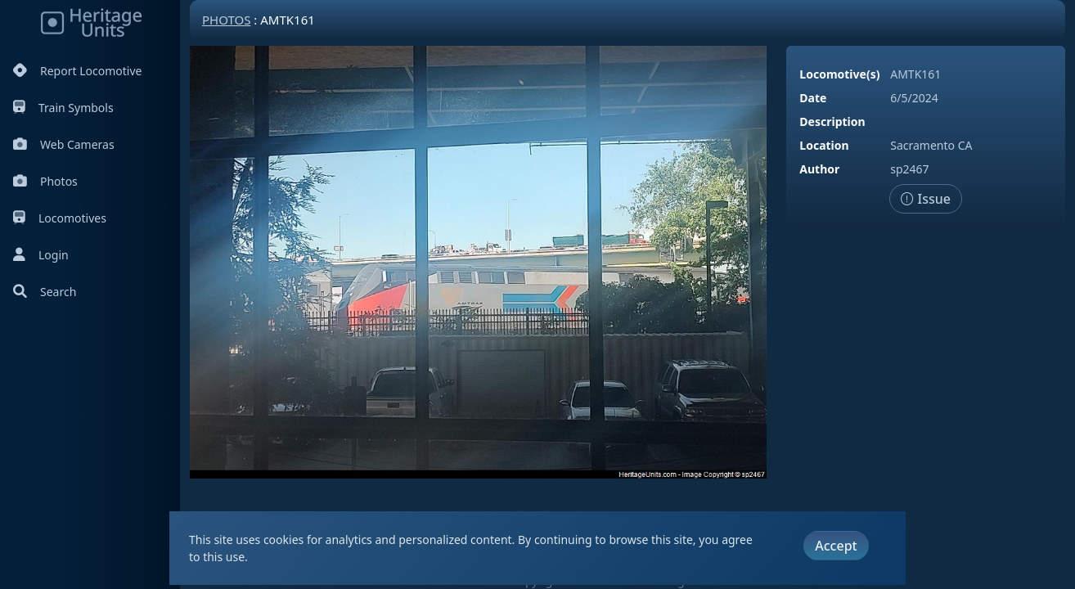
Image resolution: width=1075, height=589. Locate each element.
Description (832, 121)
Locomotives (59, 218)
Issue (926, 199)
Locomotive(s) (839, 74)
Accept (836, 546)
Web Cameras (64, 144)
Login (41, 255)
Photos (45, 181)
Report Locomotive (77, 71)
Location (823, 145)
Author (819, 169)
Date (812, 98)
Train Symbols (63, 107)
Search (44, 291)
